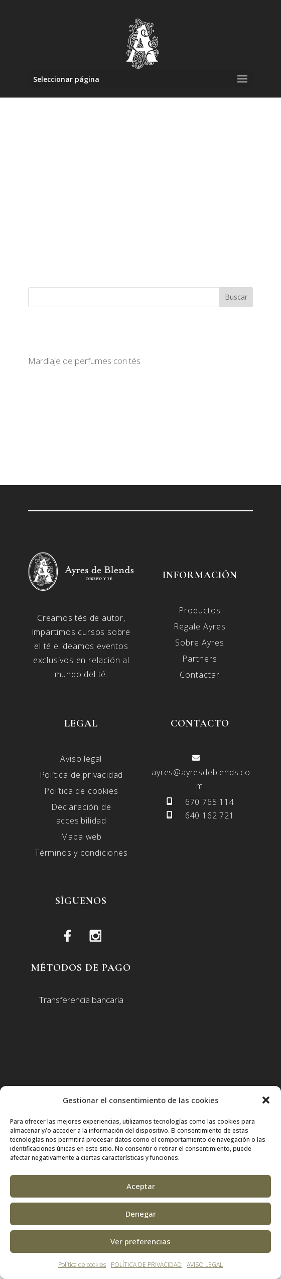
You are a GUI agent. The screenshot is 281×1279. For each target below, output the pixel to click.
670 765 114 (209, 801)
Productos (200, 610)
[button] (266, 1100)
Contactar (200, 674)
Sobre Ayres (199, 642)
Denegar (140, 1214)
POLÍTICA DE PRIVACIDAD (146, 1264)
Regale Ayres (200, 626)
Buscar (236, 297)
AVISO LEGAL (205, 1264)
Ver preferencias (140, 1241)
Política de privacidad (81, 774)
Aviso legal (81, 758)
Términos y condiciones (81, 852)
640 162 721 (209, 815)
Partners (199, 658)
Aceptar (140, 1186)
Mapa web (81, 836)
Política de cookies (82, 1264)
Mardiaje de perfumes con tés (84, 361)
